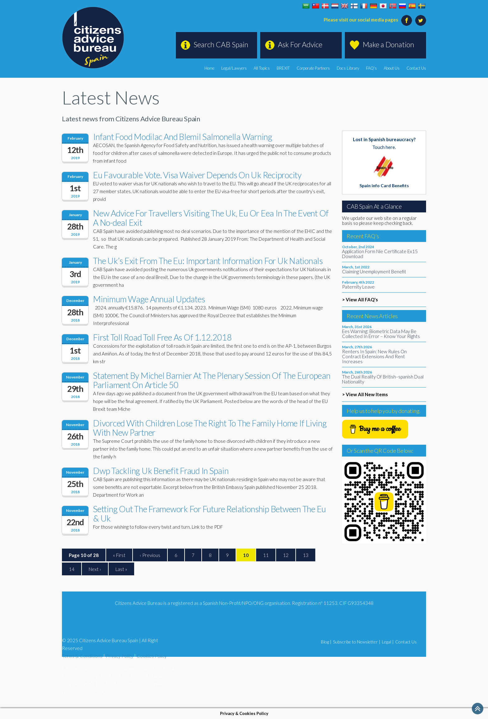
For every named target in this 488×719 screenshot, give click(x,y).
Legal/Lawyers (234, 68)
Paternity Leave (358, 287)
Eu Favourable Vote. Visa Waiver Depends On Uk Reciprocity (197, 175)
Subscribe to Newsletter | (356, 641)
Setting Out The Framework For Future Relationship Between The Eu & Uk (209, 513)
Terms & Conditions (82, 656)
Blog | (326, 641)
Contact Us (416, 68)
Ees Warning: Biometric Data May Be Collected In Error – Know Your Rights (381, 333)
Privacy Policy (119, 656)
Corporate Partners (313, 68)
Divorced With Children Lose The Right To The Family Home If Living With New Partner (210, 428)
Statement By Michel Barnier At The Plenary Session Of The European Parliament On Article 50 (212, 380)
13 (305, 555)
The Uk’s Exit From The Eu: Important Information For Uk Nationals (208, 261)
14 (71, 569)
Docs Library (348, 68)
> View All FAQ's (360, 299)
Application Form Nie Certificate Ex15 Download (380, 253)
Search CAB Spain (221, 44)
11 (266, 555)
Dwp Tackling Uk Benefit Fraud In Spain (161, 471)
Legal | (388, 641)
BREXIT (283, 68)
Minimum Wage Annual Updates (149, 299)
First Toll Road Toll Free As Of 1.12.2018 (162, 337)
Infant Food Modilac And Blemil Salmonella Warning (182, 137)
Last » (121, 569)
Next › (95, 569)
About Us (392, 68)
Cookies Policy (152, 656)
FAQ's (371, 68)
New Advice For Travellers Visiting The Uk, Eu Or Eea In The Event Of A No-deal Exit (211, 218)
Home (209, 68)
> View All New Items (365, 394)
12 (286, 555)
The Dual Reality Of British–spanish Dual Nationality (383, 379)
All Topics (262, 68)
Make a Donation (388, 44)
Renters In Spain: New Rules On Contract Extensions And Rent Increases (374, 356)
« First (119, 555)
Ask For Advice (300, 44)
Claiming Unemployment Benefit (374, 271)
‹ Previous (150, 555)
